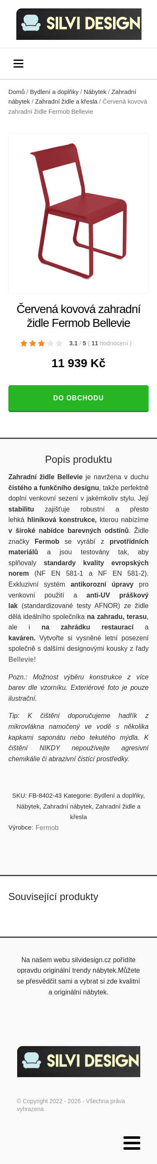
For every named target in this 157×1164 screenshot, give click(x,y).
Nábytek (95, 92)
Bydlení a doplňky (54, 92)
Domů (16, 92)
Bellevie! (22, 659)
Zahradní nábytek (67, 806)
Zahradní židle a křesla (66, 101)
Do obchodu (78, 398)
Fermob (47, 827)
